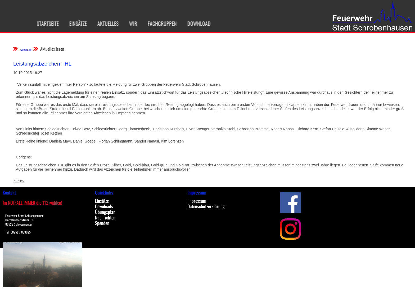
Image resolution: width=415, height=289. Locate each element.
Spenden (102, 222)
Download (196, 23)
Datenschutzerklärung (206, 206)
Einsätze (75, 23)
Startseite (45, 23)
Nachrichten (105, 217)
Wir (130, 23)
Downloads (104, 206)
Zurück (19, 181)
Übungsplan (105, 211)
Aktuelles (105, 23)
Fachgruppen (159, 23)
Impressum (196, 200)
